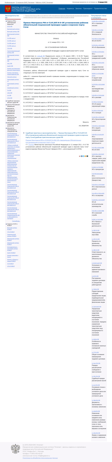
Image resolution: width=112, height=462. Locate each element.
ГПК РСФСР (10, 232)
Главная (62, 9)
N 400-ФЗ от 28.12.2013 (98, 21)
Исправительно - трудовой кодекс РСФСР (12, 248)
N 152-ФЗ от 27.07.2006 (98, 184)
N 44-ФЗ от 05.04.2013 (98, 193)
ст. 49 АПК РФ (96, 411)
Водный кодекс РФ (13, 31)
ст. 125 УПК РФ (96, 376)
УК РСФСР (10, 263)
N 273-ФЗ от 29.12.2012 (98, 45)
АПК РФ (9, 26)
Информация (10, 2)
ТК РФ (9, 90)
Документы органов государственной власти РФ (13, 124)
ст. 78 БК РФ (95, 289)
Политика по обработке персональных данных (40, 458)
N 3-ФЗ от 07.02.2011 (97, 110)
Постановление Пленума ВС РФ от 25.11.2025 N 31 (13, 135)
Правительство (100, 9)
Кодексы (70, 9)
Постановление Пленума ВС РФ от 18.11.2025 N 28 (13, 192)
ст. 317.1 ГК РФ (95, 239)
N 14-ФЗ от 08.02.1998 (98, 147)
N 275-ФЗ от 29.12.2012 (98, 62)
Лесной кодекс (12, 77)
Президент (88, 9)
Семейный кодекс (12, 87)
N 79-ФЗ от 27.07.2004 (98, 51)
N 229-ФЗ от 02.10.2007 (98, 200)
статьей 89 (41, 56)
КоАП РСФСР (11, 253)
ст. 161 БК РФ (95, 339)
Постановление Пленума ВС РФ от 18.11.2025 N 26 (13, 186)
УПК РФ (9, 98)
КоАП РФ (10, 66)
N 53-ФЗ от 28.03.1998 (98, 210)
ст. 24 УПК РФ (96, 385)
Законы (78, 9)
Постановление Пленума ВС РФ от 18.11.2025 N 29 (13, 209)
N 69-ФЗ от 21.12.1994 (97, 30)
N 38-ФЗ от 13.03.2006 (98, 95)
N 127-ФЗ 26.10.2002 (97, 173)
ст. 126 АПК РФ (96, 400)
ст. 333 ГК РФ (95, 230)
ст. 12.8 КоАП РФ (96, 306)
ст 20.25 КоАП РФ (97, 263)
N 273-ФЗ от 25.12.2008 (98, 84)
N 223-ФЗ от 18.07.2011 (98, 154)
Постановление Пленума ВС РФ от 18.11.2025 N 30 (13, 197)
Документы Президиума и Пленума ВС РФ (12, 129)
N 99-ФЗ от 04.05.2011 (98, 134)
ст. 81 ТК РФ (95, 276)
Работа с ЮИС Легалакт (44, 2)
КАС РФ (9, 63)
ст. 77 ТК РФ (95, 352)
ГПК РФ (9, 48)
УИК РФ (9, 93)
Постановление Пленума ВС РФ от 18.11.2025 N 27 (13, 203)
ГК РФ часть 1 (11, 38)
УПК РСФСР (11, 266)
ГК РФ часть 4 (11, 46)
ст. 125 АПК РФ (96, 433)
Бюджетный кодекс (13, 29)
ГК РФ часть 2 (11, 40)
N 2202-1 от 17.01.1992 (97, 167)
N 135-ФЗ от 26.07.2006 (98, 126)
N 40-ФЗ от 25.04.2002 (98, 38)
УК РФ (9, 95)
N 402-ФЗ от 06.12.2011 (98, 117)
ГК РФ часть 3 (11, 43)
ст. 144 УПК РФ (96, 363)
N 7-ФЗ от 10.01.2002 (97, 102)
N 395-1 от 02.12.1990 (97, 219)
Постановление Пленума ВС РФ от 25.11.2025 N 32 (13, 141)
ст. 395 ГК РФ (95, 250)
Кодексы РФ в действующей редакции (11, 22)
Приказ (31, 144)
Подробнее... (16, 221)
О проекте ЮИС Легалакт (25, 2)
